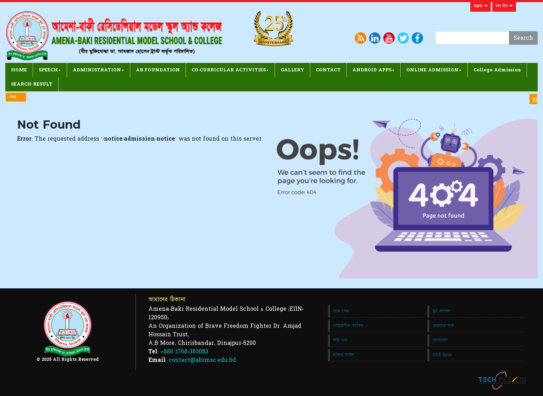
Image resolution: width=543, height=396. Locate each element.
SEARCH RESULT (32, 84)
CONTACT (328, 69)
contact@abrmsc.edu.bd (202, 360)
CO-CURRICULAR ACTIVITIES (229, 69)
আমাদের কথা (443, 326)
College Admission (497, 69)
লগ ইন (504, 6)
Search (523, 38)
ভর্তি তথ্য (340, 340)
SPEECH (48, 69)
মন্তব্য (480, 6)
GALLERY (292, 69)
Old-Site (442, 355)
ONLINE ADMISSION (432, 69)
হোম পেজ (341, 311)
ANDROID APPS (371, 69)
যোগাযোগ (440, 340)
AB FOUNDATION (158, 69)
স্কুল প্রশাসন (441, 311)
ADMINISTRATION (97, 69)
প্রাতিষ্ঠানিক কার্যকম (348, 326)
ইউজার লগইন (343, 355)
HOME (19, 69)
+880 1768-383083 (184, 351)
